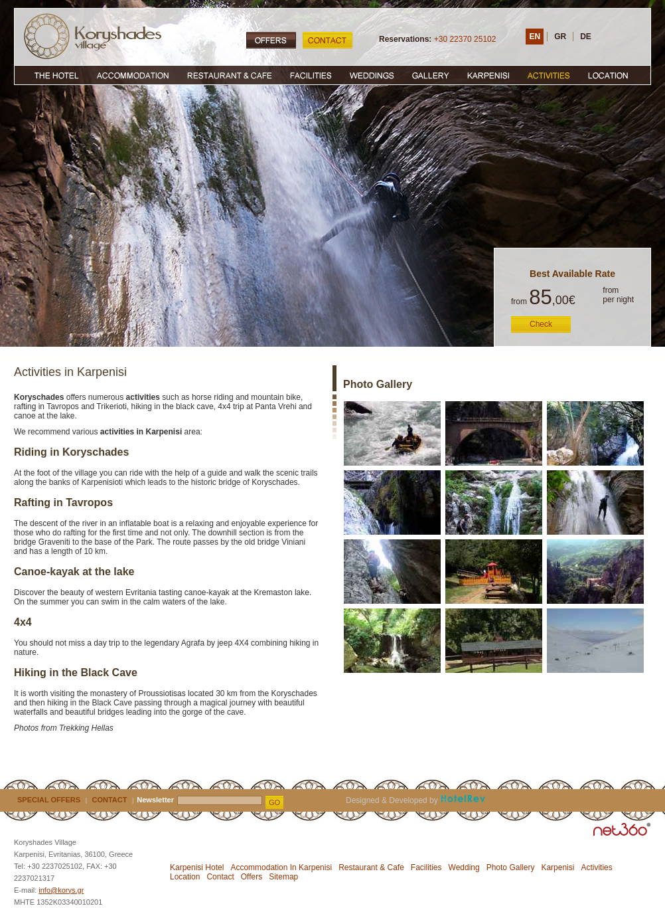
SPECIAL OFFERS (48, 800)
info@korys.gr (61, 890)
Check (541, 324)
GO (274, 802)
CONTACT (109, 800)
